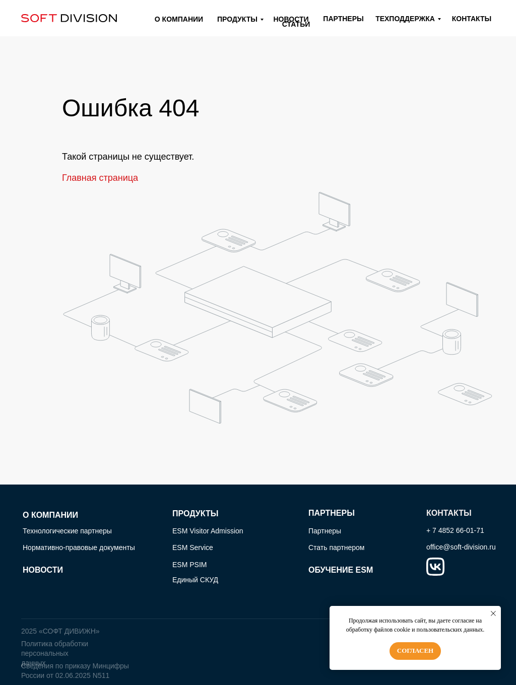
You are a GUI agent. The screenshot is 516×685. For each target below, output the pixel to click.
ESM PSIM (189, 565)
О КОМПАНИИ (50, 515)
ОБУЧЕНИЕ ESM (340, 570)
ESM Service (192, 547)
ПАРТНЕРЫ (331, 513)
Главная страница (100, 178)
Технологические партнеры (67, 531)
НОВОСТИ (43, 570)
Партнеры (324, 531)
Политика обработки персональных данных (54, 653)
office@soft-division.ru (461, 547)
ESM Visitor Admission (207, 531)
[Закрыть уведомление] (493, 613)
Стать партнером (336, 547)
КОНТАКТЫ (449, 513)
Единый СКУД (195, 580)
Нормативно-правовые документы (79, 547)
